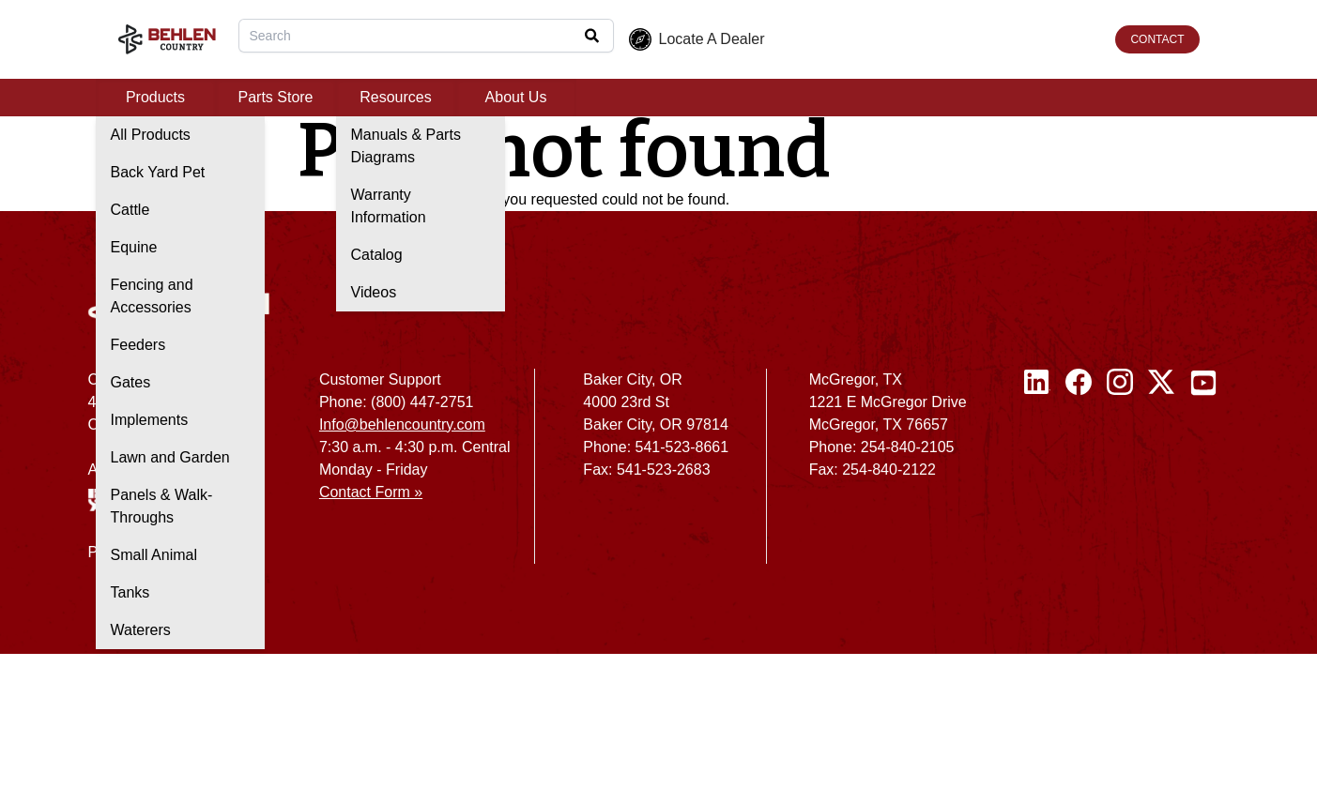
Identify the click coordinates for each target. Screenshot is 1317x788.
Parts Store (275, 97)
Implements (150, 420)
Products (155, 97)
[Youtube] (1203, 474)
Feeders (138, 345)
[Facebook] (1078, 474)
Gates (131, 382)
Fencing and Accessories (152, 296)
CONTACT (1157, 39)
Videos (374, 292)
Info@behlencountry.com (402, 424)
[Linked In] (1037, 474)
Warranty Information (388, 206)
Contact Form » (370, 492)
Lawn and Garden (170, 457)
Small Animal (154, 555)
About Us (516, 97)
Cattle (130, 210)
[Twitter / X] (1161, 474)
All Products (151, 135)
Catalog (377, 255)
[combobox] (426, 36)
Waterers (141, 630)
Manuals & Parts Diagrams (406, 146)
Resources (395, 97)
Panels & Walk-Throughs (162, 506)
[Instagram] (1120, 474)
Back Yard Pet (158, 172)
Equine (134, 247)
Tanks (130, 592)
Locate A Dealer (697, 39)
